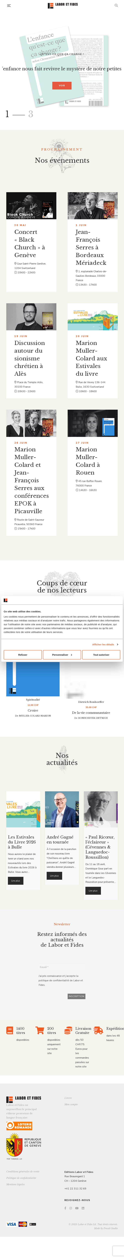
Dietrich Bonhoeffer (91, 710)
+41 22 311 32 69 (75, 1188)
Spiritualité (33, 708)
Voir (62, 85)
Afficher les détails (103, 644)
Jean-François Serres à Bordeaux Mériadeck (91, 247)
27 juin (82, 442)
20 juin (82, 336)
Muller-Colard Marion (35, 724)
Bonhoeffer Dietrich (93, 726)
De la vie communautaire (91, 721)
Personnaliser (62, 654)
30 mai (20, 225)
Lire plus (15, 880)
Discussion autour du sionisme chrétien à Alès (29, 358)
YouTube (76, 1208)
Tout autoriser (101, 654)
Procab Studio (110, 1228)
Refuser (22, 654)
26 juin (20, 442)
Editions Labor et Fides (78, 1172)
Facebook (65, 1208)
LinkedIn (83, 1208)
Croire (33, 719)
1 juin (81, 225)
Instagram (70, 1208)
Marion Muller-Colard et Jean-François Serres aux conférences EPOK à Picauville (31, 480)
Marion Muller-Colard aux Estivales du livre (91, 358)
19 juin (20, 336)
